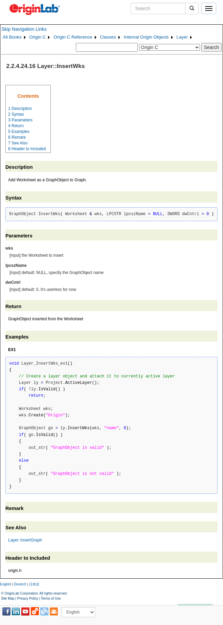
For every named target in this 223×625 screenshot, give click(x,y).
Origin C (37, 37)
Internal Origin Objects (146, 37)
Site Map (7, 598)
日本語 (34, 584)
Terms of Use (51, 598)
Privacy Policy (27, 598)
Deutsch (20, 584)
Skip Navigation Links (24, 29)
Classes (108, 37)
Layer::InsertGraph (25, 540)
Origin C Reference (72, 37)
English (5, 584)
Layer (182, 37)
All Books (12, 37)
